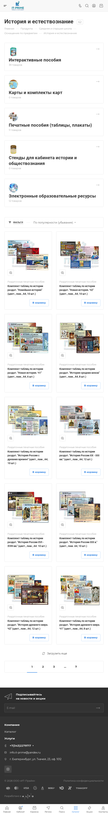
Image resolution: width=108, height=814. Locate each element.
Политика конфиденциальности (83, 780)
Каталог (10, 731)
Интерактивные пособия (35, 60)
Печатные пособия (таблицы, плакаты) (50, 125)
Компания (11, 725)
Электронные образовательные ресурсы (52, 196)
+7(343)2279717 (20, 745)
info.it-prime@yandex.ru (25, 752)
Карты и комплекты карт (35, 92)
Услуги (9, 738)
